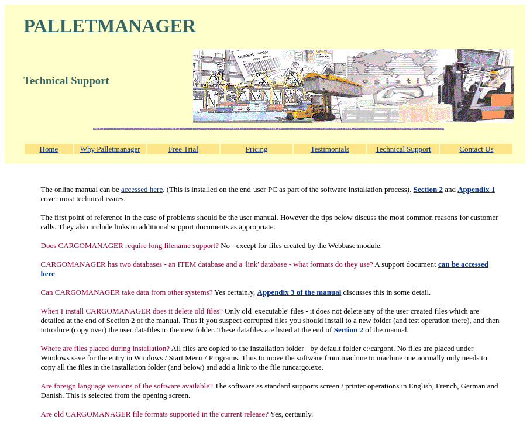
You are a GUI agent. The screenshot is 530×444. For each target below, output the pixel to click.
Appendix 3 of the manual (299, 292)
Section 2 (428, 189)
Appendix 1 (476, 189)
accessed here (142, 189)
